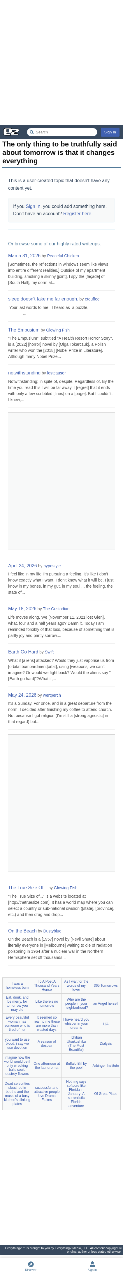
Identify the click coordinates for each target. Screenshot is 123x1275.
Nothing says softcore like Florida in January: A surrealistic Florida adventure (76, 1094)
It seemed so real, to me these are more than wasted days (47, 1023)
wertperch (52, 695)
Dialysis (106, 1044)
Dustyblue (52, 931)
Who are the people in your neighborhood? (76, 1003)
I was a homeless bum (17, 985)
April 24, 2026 (22, 565)
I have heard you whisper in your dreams (76, 1023)
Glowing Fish (58, 330)
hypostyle (52, 566)
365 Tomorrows (106, 986)
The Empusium (24, 329)
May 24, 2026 (22, 695)
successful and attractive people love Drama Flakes (46, 1094)
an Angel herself (105, 1003)
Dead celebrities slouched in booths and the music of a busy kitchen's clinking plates (17, 1094)
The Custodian (56, 608)
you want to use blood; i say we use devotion (17, 1043)
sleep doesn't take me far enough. (43, 298)
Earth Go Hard (23, 651)
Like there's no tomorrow (47, 1003)
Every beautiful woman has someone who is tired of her (17, 1023)
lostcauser (56, 373)
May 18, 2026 (22, 608)
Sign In (110, 132)
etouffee (92, 299)
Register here (77, 213)
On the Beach (22, 930)
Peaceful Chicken (63, 255)
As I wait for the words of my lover (76, 985)
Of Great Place (105, 1094)
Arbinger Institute (106, 1066)
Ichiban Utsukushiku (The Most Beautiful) (76, 1043)
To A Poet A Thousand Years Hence (46, 985)
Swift (49, 652)
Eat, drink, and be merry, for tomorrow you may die (17, 1003)
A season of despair (47, 1043)
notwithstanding (24, 372)
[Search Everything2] (62, 132)
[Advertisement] (61, 62)
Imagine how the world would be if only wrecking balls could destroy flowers (17, 1065)
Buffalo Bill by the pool (76, 1066)
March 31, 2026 (24, 255)
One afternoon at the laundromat (47, 1066)
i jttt (106, 1024)
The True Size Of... (27, 887)
